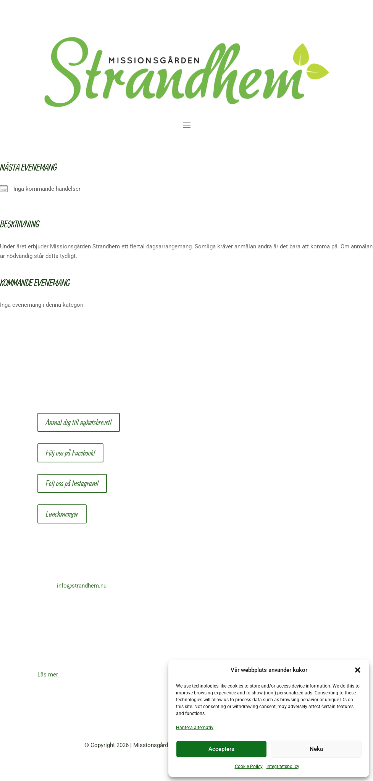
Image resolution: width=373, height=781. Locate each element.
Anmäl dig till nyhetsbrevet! (78, 422)
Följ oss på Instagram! (72, 483)
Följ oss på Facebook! (70, 452)
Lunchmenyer (62, 513)
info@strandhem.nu (82, 585)
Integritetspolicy (282, 766)
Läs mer (47, 674)
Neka (316, 749)
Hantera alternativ (194, 727)
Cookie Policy (249, 766)
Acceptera (221, 749)
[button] (358, 670)
